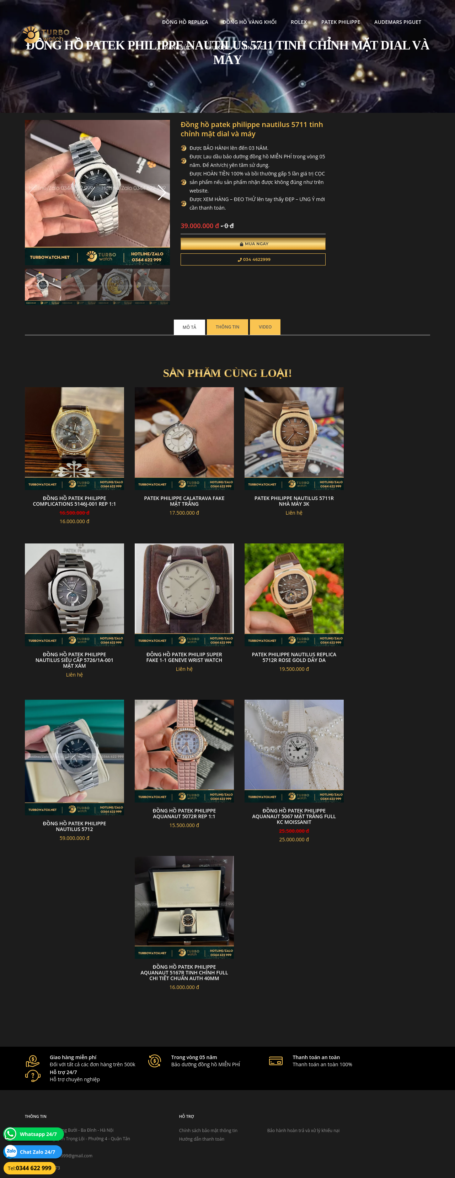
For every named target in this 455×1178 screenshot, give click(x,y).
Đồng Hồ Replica (118, 12)
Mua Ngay (237, 244)
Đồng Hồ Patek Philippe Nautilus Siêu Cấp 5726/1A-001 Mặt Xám (383, 486)
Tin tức (142, 38)
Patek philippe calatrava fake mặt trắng (175, 483)
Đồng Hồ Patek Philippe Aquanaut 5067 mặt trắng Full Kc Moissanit (383, 786)
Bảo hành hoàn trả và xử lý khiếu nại (281, 1088)
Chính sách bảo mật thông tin (193, 1088)
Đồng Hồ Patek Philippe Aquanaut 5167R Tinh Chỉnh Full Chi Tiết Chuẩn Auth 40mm (71, 939)
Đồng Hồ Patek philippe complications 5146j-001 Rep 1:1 (71, 486)
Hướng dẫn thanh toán (186, 1097)
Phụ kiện (106, 38)
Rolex (231, 12)
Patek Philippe (272, 12)
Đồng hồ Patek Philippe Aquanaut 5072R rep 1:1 (383, 633)
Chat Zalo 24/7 (37, 1151)
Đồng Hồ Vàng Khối (182, 12)
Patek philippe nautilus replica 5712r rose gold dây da (175, 636)
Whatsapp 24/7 (38, 1134)
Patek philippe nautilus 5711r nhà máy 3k (279, 483)
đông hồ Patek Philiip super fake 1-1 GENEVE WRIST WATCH (71, 633)
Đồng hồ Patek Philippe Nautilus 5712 (279, 645)
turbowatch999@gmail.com (65, 1114)
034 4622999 (237, 260)
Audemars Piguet (329, 12)
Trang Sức (382, 12)
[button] (150, 188)
